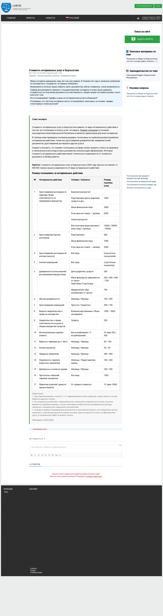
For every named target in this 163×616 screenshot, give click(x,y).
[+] (60, 455)
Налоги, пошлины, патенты (48, 76)
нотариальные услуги (40, 429)
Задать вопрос (145, 39)
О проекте (33, 568)
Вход (158, 6)
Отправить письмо (36, 572)
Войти (6, 492)
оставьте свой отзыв (94, 476)
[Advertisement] (75, 48)
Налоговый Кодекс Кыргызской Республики (141, 76)
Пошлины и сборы (68, 76)
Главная (11, 18)
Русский (72, 18)
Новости (50, 18)
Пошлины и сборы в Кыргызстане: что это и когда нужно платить (142, 60)
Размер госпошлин (89, 130)
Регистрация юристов (144, 6)
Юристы (30, 18)
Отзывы (33, 570)
